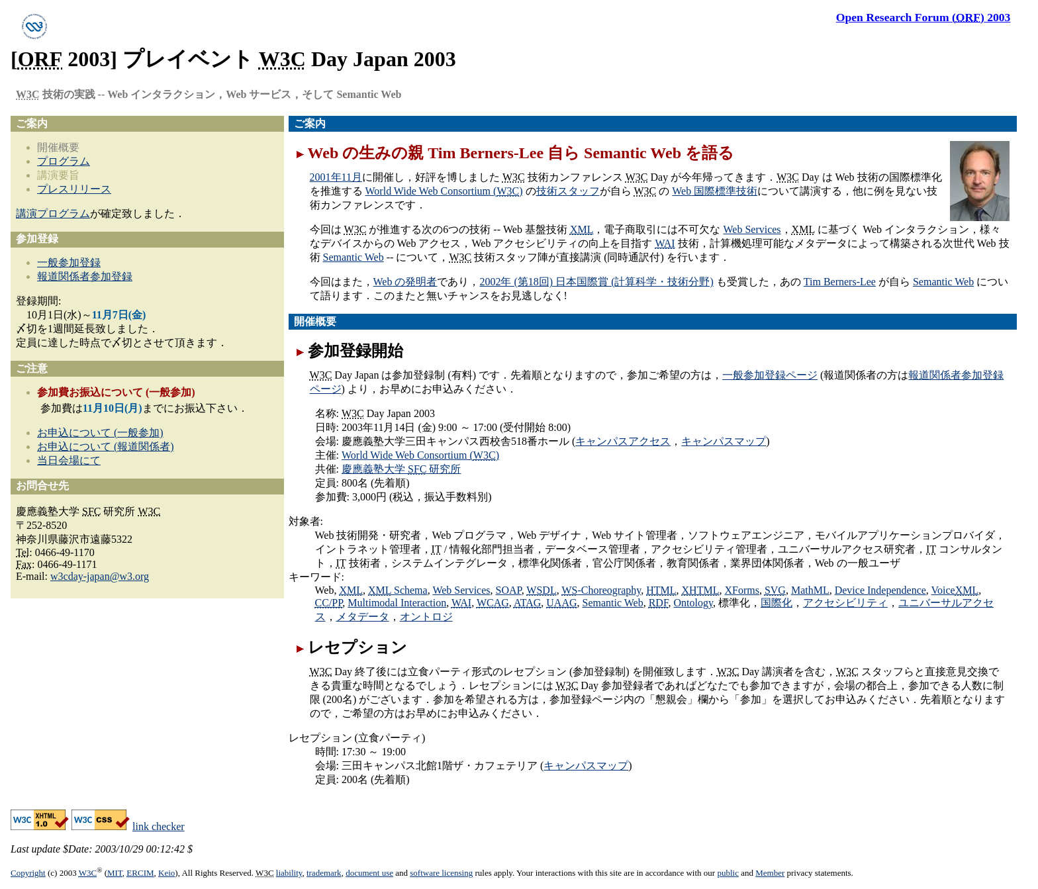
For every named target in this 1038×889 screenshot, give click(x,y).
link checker (158, 826)
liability (289, 873)
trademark (324, 873)
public (728, 873)
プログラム (63, 161)
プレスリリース (74, 189)
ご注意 (32, 368)
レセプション (357, 647)
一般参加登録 (69, 262)
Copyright (28, 873)
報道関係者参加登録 (84, 276)
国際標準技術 (714, 191)
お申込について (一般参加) (100, 432)
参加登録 (37, 238)
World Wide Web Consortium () (444, 191)
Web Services (751, 229)
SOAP (509, 590)
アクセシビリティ (845, 602)
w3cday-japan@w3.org (99, 576)
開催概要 (315, 321)
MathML (810, 590)
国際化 (776, 602)
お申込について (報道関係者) (105, 446)
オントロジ (426, 616)
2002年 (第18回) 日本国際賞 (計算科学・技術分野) (596, 281)
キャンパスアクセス (623, 441)
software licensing (441, 873)
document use (369, 873)
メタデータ (362, 616)
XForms (741, 590)
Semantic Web (353, 257)
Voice (955, 590)
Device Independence (880, 590)
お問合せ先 (42, 485)
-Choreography (601, 590)
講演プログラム (53, 213)
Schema (398, 590)
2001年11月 (336, 177)
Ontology (693, 602)
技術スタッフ (568, 191)
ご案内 (310, 123)
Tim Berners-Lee (840, 281)
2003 (923, 17)
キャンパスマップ (723, 441)
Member (769, 873)
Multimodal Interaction (397, 602)
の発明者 (405, 281)
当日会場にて (69, 460)
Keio (166, 873)
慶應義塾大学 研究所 (401, 469)
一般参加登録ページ (770, 375)
